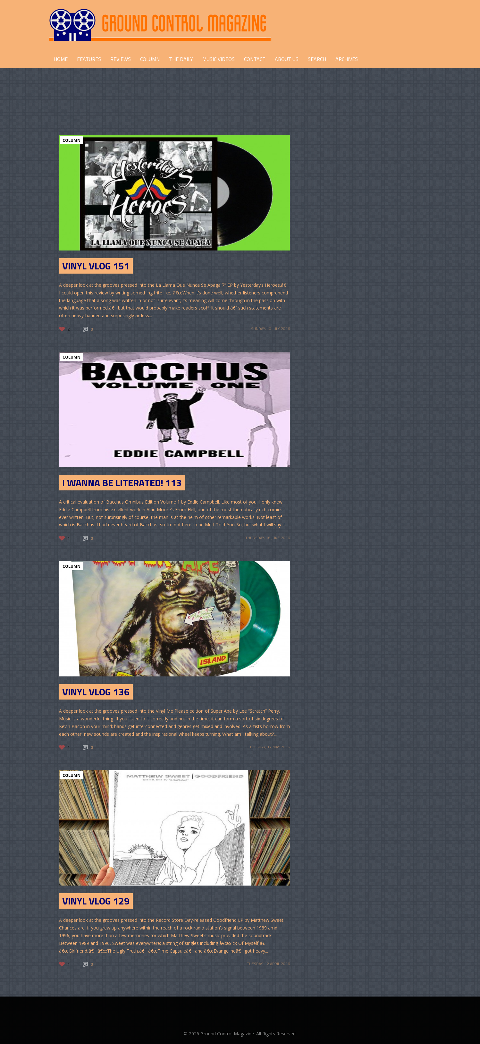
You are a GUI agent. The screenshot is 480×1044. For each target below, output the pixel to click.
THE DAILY (181, 59)
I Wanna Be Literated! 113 (122, 482)
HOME (61, 59)
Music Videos (218, 59)
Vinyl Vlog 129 (96, 901)
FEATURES (89, 59)
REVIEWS (120, 59)
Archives (346, 59)
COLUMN (150, 59)
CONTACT (254, 59)
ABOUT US (287, 59)
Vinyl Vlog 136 (96, 691)
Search (317, 59)
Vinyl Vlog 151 (96, 266)
